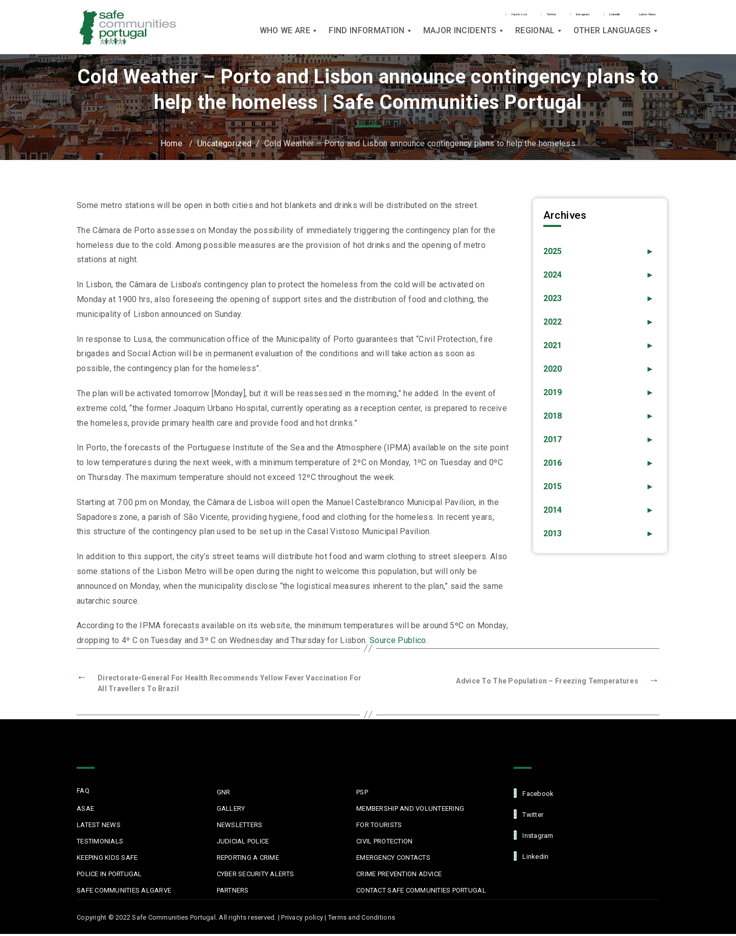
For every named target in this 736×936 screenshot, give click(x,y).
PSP (362, 794)
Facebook (394, 12)
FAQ (83, 792)
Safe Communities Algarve (124, 892)
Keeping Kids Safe (107, 859)
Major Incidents (464, 37)
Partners (233, 892)
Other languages (616, 37)
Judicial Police (243, 843)
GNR (224, 794)
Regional (539, 37)
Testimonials (100, 843)
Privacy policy (302, 919)
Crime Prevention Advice (399, 876)
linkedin (531, 858)
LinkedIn (566, 12)
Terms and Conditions (361, 919)
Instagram (507, 12)
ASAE (85, 810)
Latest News (630, 12)
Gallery (231, 810)
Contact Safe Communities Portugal (421, 892)
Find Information (370, 37)
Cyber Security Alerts (255, 876)
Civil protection (384, 843)
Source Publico (398, 640)
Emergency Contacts (393, 859)
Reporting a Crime (248, 859)
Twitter (450, 12)
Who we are (289, 37)
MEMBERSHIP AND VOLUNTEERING (410, 810)
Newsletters (240, 827)
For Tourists (379, 827)
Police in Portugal (109, 876)
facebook (534, 795)
